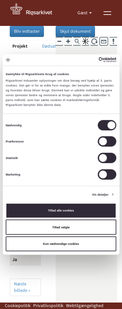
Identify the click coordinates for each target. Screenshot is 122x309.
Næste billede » (22, 287)
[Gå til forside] (34, 13)
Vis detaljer (100, 194)
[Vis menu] (107, 13)
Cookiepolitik (18, 306)
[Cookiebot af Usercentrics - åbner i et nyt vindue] (88, 60)
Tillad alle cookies (61, 210)
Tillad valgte (61, 227)
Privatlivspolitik (48, 306)
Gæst (82, 13)
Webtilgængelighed (84, 306)
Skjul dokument (75, 31)
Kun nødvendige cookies (61, 244)
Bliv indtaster (27, 31)
